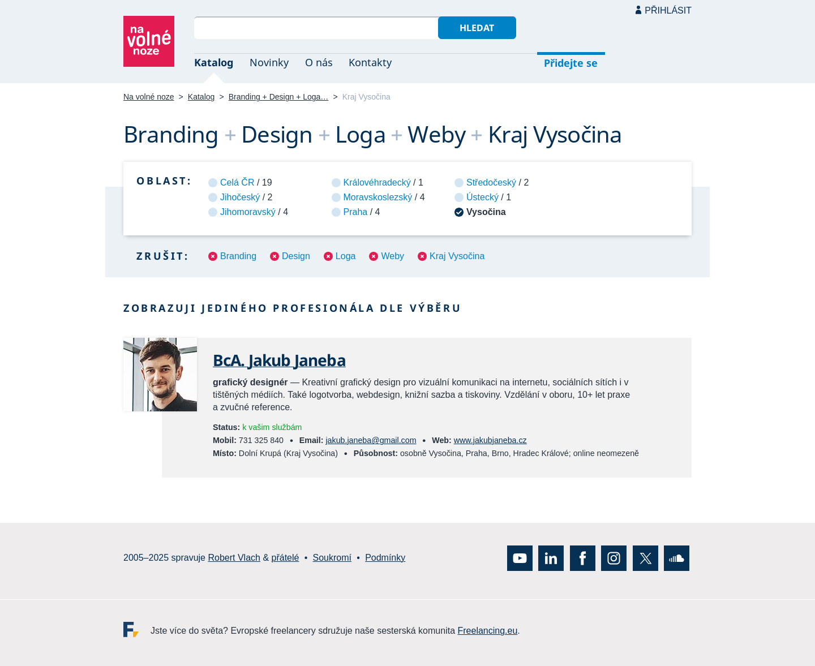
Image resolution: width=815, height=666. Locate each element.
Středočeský (491, 182)
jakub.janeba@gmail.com (370, 440)
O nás (319, 62)
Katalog (213, 62)
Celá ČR (237, 182)
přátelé (285, 558)
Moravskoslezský (378, 197)
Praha (356, 212)
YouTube (520, 558)
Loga (346, 256)
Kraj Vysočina (457, 256)
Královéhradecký (377, 182)
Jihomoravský (248, 212)
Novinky (269, 62)
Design (296, 256)
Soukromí (332, 558)
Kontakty (370, 62)
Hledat (477, 28)
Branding (238, 256)
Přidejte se (571, 63)
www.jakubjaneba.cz (490, 440)
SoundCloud (676, 558)
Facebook (582, 558)
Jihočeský (240, 197)
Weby (392, 256)
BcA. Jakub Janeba (279, 360)
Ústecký (482, 197)
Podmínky (385, 558)
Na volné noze (148, 96)
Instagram (614, 558)
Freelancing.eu (137, 629)
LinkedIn (551, 558)
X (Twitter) (645, 558)
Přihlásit (668, 10)
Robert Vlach (234, 558)
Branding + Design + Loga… (279, 96)
